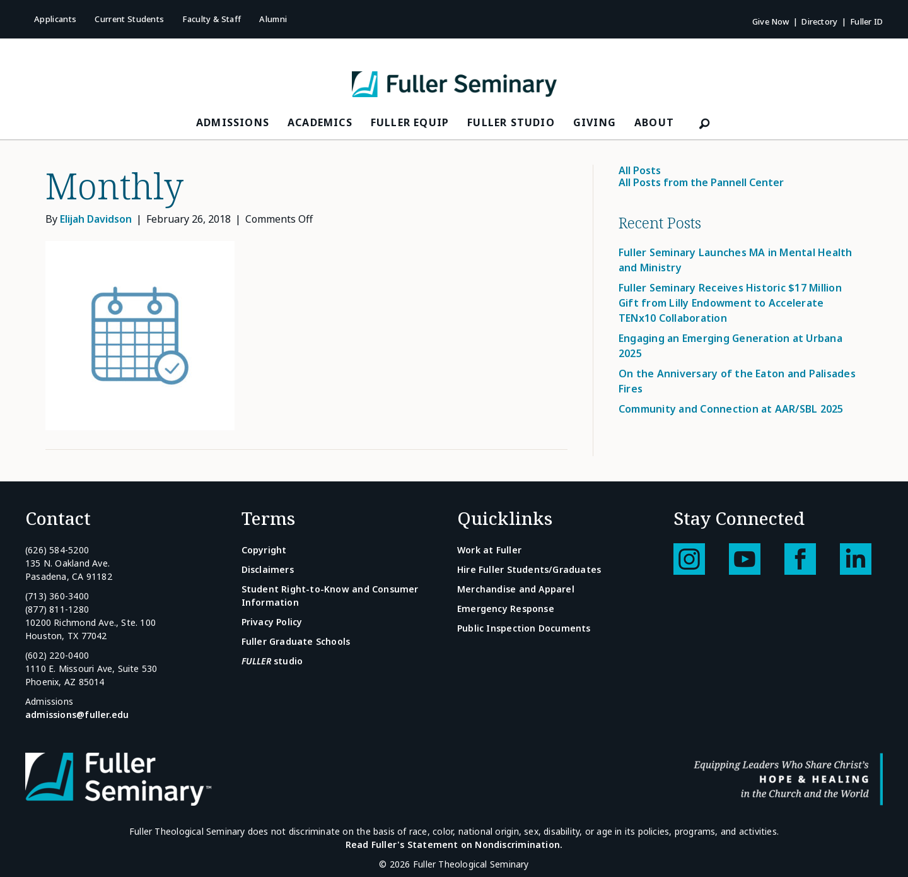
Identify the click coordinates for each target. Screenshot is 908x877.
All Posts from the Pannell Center (701, 182)
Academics (320, 122)
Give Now (770, 21)
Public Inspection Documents (524, 628)
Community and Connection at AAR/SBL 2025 (731, 409)
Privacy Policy (272, 622)
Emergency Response (505, 609)
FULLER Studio (511, 122)
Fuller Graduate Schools (296, 641)
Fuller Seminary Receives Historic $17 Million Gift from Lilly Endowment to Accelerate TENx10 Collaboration (730, 303)
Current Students (129, 19)
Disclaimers (268, 569)
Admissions (232, 122)
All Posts (640, 170)
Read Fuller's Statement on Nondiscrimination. (454, 845)
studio (272, 661)
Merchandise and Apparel (515, 589)
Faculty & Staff (211, 19)
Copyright (264, 550)
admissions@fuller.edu (77, 715)
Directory (819, 21)
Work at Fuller (489, 550)
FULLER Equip (410, 122)
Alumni (273, 19)
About (654, 122)
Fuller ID (866, 21)
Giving (594, 122)
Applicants (55, 19)
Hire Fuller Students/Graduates (529, 569)
